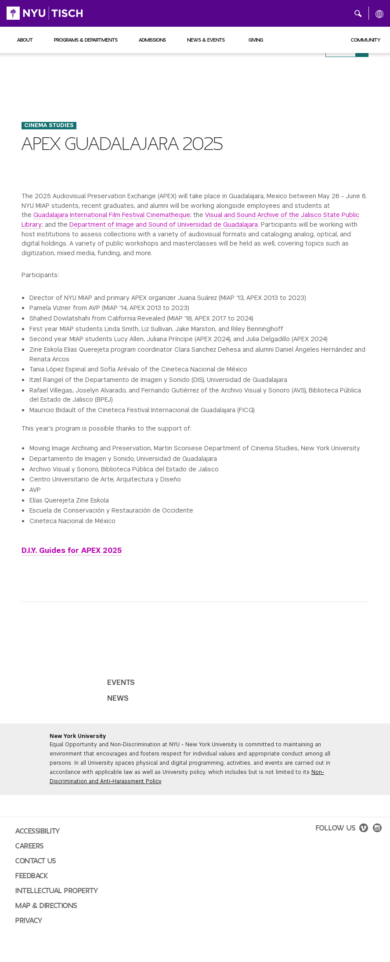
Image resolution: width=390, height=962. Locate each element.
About (25, 40)
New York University (78, 736)
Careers (29, 846)
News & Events (206, 40)
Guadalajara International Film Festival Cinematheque (111, 215)
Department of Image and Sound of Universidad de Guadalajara (163, 224)
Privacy (29, 920)
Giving (256, 40)
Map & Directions (46, 905)
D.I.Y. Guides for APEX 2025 (72, 550)
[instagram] (377, 829)
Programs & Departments (86, 40)
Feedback (31, 876)
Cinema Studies (49, 125)
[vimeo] (363, 829)
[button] (358, 13)
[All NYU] (379, 13)
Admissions (152, 40)
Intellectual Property (56, 890)
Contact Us (35, 861)
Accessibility (37, 831)
